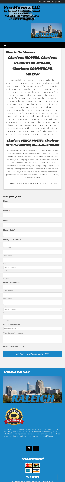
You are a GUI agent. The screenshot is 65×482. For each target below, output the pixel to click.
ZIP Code (6, 278)
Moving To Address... (11, 282)
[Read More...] (47, 436)
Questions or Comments (13, 333)
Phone (5, 220)
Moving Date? (9, 230)
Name (5, 201)
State (5, 270)
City (4, 263)
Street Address (8, 248)
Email (6, 211)
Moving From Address (12, 240)
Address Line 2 (8, 256)
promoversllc (32, 13)
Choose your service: (11, 325)
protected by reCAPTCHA (13, 346)
